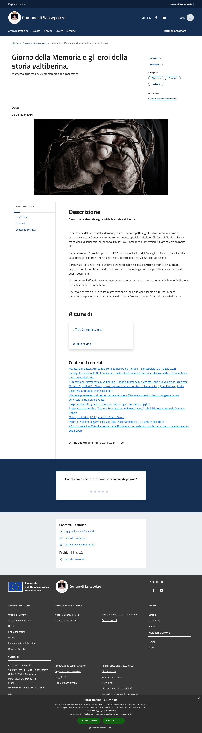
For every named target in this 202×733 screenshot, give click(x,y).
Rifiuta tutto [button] (113, 720)
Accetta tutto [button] (89, 720)
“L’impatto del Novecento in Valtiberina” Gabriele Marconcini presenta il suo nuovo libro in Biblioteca (128, 382)
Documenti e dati (17, 649)
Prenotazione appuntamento (70, 666)
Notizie (152, 615)
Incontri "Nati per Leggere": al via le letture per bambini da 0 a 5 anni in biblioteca (116, 422)
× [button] (198, 698)
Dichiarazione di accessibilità (117, 688)
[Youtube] (162, 17)
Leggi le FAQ (61, 677)
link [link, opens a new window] (131, 714)
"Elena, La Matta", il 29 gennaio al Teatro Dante (96, 417)
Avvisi (151, 626)
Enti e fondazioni (17, 632)
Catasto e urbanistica (66, 620)
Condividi (155, 58)
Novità (26, 43)
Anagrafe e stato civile (67, 615)
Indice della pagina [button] (25, 206)
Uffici (11, 626)
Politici (11, 637)
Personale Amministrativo (22, 643)
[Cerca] (190, 17)
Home (15, 43)
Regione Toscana (17, 4)
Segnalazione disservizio (68, 671)
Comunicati (40, 43)
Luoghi (152, 642)
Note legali (107, 683)
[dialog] (101, 714)
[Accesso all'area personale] (181, 4)
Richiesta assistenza (66, 683)
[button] (101, 727)
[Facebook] (154, 17)
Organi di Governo (18, 615)
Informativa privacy (112, 677)
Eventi (151, 647)
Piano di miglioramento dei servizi (120, 694)
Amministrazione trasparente (117, 666)
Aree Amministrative (19, 620)
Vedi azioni (156, 65)
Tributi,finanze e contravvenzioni (119, 614)
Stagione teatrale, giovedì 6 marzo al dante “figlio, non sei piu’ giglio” (109, 404)
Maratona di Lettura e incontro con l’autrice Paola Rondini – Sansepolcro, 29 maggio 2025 (122, 368)
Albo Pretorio (109, 671)
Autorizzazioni (109, 620)
